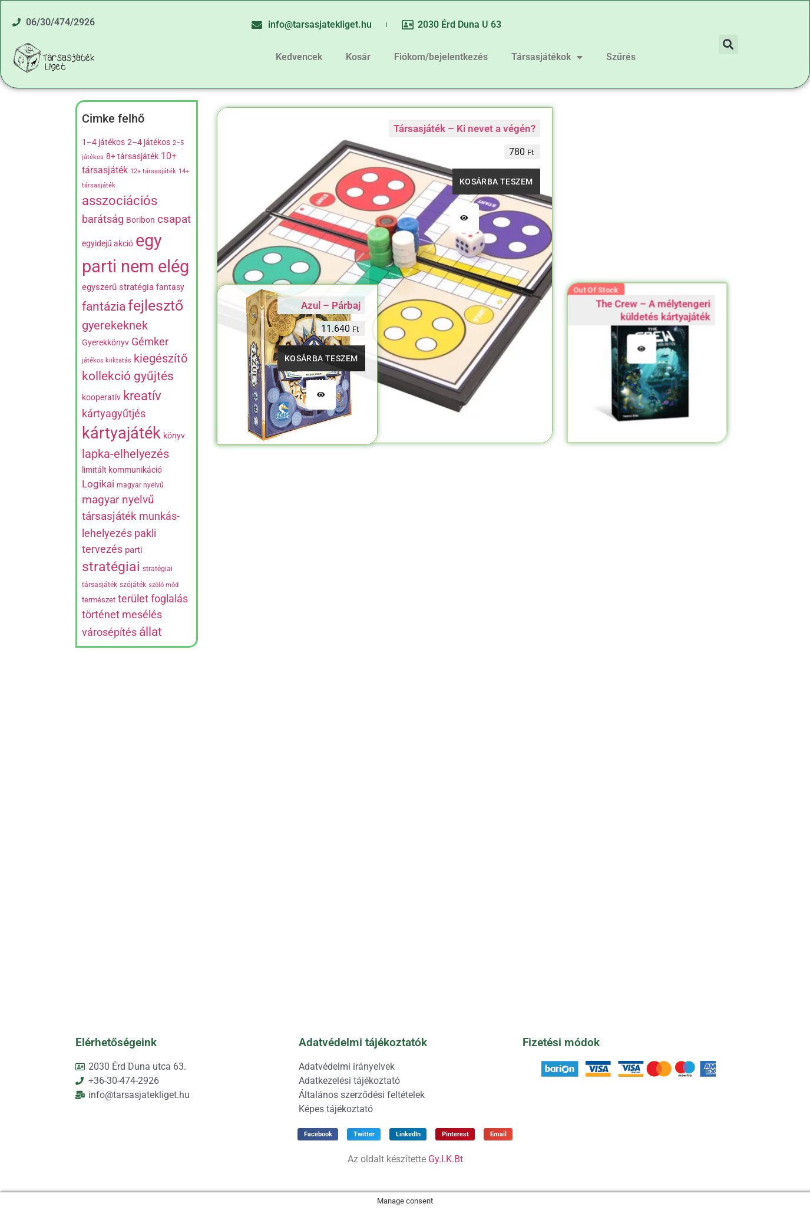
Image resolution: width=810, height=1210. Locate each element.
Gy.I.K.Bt (445, 1159)
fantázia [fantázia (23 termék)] (103, 306)
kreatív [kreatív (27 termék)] (142, 395)
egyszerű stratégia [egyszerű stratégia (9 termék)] (118, 287)
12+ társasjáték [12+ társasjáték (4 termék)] (153, 171)
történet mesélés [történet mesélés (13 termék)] (122, 615)
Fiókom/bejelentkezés (441, 56)
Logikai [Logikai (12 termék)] (98, 484)
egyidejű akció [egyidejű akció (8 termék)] (107, 244)
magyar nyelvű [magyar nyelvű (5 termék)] (140, 485)
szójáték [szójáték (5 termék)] (133, 585)
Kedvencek (299, 56)
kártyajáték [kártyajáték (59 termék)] (121, 433)
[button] (728, 44)
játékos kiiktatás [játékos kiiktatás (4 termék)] (106, 360)
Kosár (358, 56)
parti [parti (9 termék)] (134, 550)
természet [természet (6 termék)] (98, 599)
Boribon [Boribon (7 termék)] (140, 220)
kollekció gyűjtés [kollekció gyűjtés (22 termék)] (128, 376)
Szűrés (621, 56)
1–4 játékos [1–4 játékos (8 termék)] (103, 142)
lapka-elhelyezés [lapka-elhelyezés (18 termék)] (125, 454)
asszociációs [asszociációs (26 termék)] (119, 200)
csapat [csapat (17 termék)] (174, 219)
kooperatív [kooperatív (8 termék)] (101, 398)
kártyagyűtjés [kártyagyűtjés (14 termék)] (114, 413)
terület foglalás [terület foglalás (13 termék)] (153, 599)
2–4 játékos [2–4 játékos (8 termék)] (148, 142)
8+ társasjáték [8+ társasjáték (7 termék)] (132, 156)
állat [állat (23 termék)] (150, 631)
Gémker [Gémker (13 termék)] (149, 342)
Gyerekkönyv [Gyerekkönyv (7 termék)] (105, 342)
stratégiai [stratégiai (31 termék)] (111, 567)
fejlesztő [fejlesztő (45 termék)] (155, 305)
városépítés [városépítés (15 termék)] (109, 632)
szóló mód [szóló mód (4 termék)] (163, 585)
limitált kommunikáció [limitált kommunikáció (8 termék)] (122, 470)
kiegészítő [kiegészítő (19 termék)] (160, 358)
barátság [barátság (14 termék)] (103, 219)
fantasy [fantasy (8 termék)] (170, 287)
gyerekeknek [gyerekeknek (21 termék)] (115, 325)
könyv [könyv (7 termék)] (174, 435)
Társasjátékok (547, 57)
